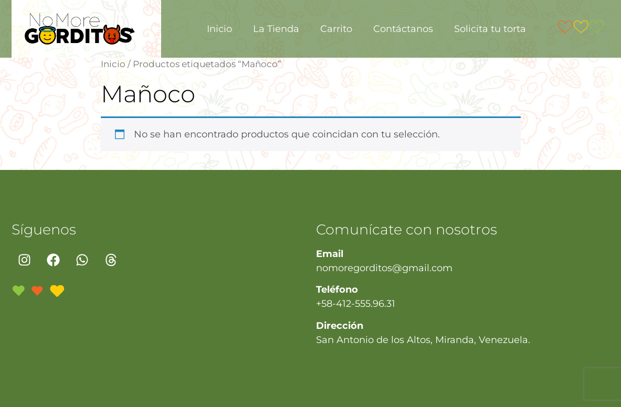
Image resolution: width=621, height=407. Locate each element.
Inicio (219, 29)
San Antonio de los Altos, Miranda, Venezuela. (423, 340)
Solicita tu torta (490, 29)
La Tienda (276, 29)
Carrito (336, 29)
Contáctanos (403, 29)
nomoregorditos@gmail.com (384, 268)
